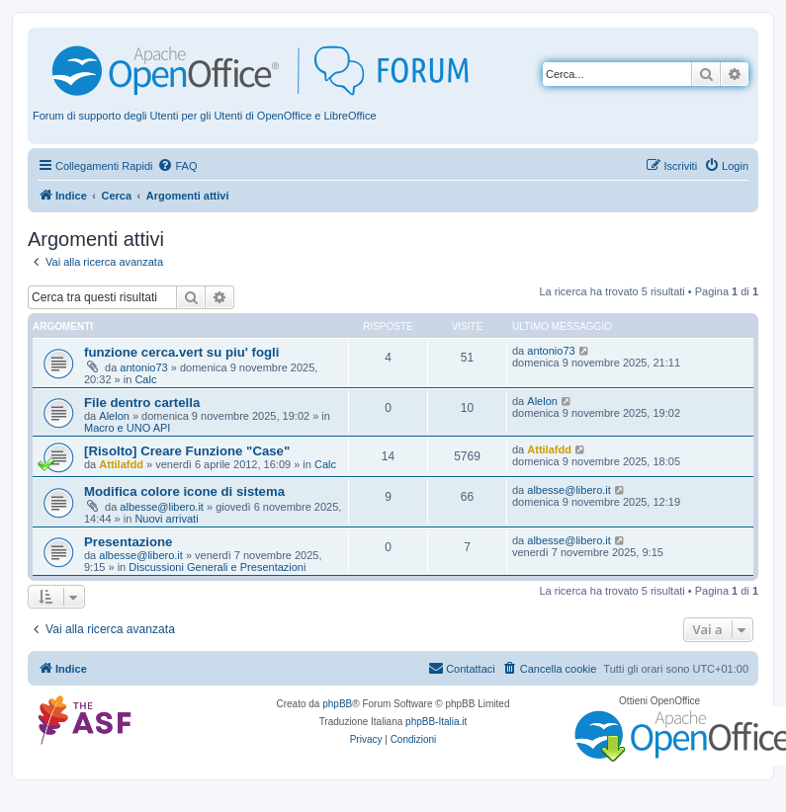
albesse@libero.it (162, 507)
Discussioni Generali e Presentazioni (217, 567)
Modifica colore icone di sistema (184, 491)
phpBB (337, 703)
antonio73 (143, 367)
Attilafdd (121, 464)
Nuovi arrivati (166, 519)
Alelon (114, 416)
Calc (145, 379)
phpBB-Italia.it (436, 721)
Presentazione (128, 541)
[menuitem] (177, 166)
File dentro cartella (142, 402)
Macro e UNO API (127, 428)
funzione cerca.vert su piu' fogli (181, 352)
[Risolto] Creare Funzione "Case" (187, 451)
